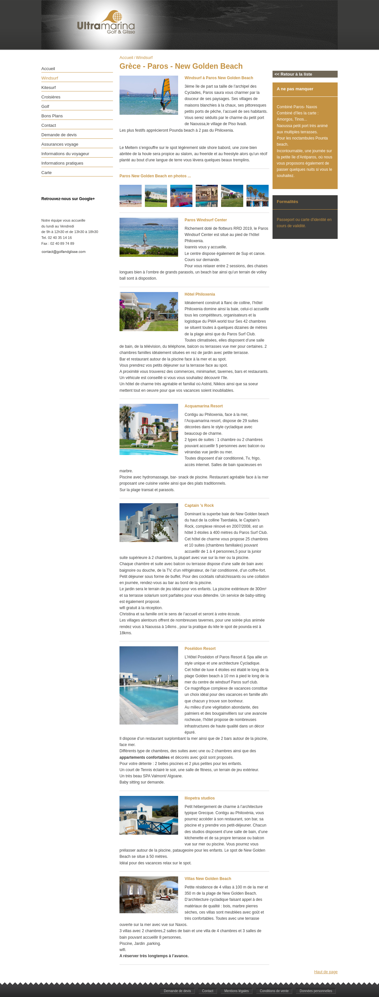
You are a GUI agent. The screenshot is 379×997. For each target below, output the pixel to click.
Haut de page (326, 972)
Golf (45, 106)
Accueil (48, 68)
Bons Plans (52, 116)
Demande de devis (59, 135)
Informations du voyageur (65, 154)
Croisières (51, 97)
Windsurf (49, 78)
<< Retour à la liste (293, 74)
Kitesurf (48, 87)
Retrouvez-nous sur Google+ (68, 199)
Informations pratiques (62, 163)
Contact (48, 125)
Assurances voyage (59, 144)
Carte (46, 172)
